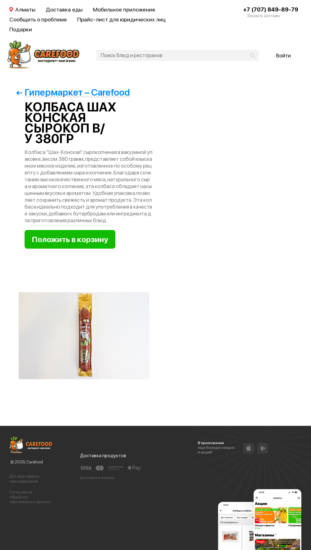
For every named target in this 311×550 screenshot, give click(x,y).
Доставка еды (64, 9)
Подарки (20, 29)
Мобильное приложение (124, 9)
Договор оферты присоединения (24, 479)
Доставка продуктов (103, 455)
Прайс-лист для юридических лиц (121, 19)
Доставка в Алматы (97, 478)
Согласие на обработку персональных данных (29, 497)
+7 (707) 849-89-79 (270, 9)
